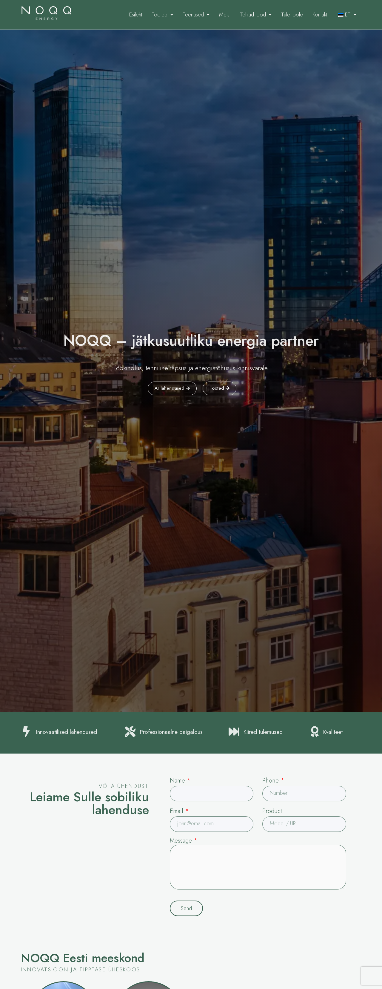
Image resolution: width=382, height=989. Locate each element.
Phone (273, 780)
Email (179, 811)
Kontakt (319, 15)
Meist (224, 15)
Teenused (196, 15)
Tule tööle (292, 15)
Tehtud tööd (256, 15)
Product (272, 811)
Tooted (162, 15)
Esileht (135, 15)
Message (183, 840)
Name (180, 780)
